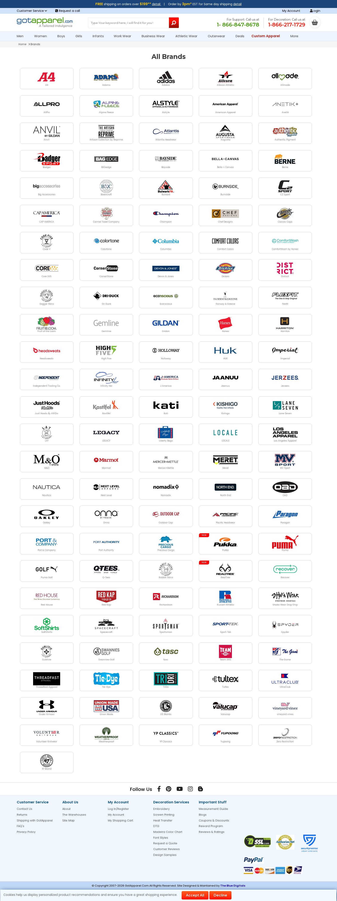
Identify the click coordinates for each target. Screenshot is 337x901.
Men (22, 36)
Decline (220, 895)
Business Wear (155, 36)
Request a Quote (165, 843)
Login (315, 11)
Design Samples (164, 855)
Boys (63, 36)
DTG (156, 826)
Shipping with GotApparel (35, 820)
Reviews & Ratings (211, 832)
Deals (240, 36)
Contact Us (24, 809)
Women (42, 36)
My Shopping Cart (120, 820)
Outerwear (218, 36)
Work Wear (124, 36)
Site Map (68, 820)
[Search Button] (174, 22)
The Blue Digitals (232, 886)
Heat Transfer (162, 820)
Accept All (195, 895)
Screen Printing (163, 815)
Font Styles (160, 838)
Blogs (203, 815)
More (296, 36)
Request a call (67, 11)
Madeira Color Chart (167, 832)
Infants (100, 36)
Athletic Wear (188, 36)
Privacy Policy (26, 832)
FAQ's (20, 826)
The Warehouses (74, 815)
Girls (80, 36)
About (66, 809)
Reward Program (211, 826)
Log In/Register (118, 809)
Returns (22, 815)
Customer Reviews (166, 849)
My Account (291, 11)
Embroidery (161, 809)
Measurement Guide (213, 809)
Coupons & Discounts (214, 820)
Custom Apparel (267, 36)
